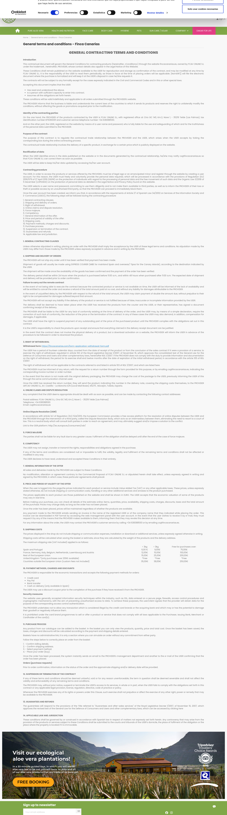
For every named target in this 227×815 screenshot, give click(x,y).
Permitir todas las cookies (202, 7)
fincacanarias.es (168, 64)
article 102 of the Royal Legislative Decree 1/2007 (94, 353)
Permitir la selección (202, 17)
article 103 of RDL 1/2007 (121, 365)
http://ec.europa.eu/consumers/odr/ (67, 425)
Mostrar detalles (155, 30)
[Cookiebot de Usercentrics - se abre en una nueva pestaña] (18, 30)
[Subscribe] (79, 811)
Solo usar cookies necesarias (203, 26)
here (157, 365)
